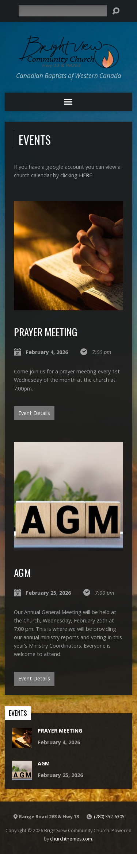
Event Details (34, 412)
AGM (22, 572)
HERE (85, 175)
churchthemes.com (71, 838)
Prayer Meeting (45, 331)
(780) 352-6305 (109, 816)
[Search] (63, 10)
